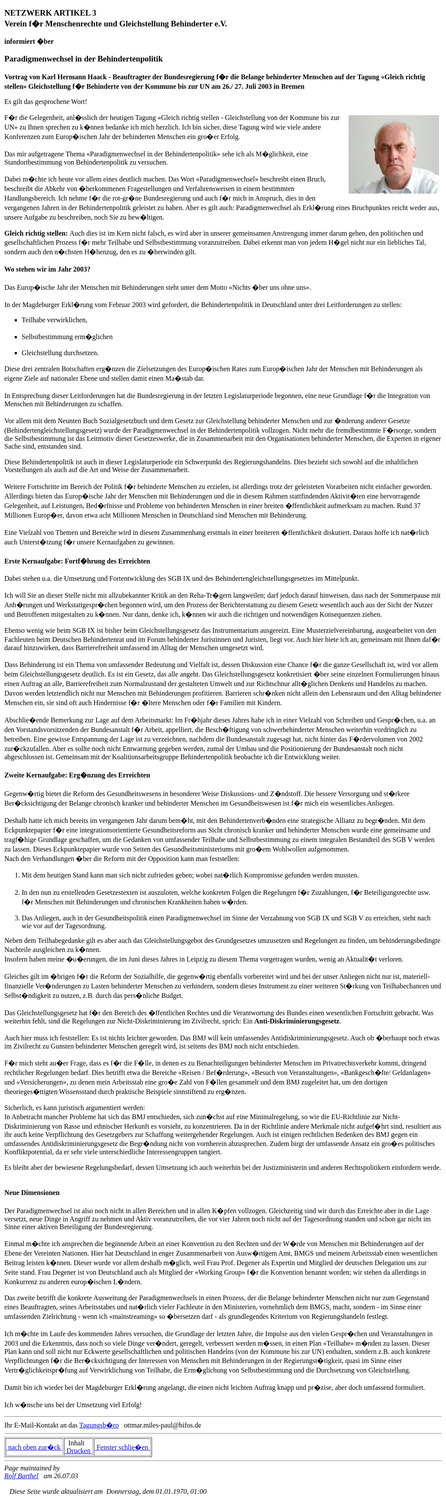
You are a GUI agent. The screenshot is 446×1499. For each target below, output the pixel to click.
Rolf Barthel (21, 1476)
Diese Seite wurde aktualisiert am (53, 1491)
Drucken (78, 1450)
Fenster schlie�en (122, 1447)
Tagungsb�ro (99, 1425)
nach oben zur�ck (34, 1447)
